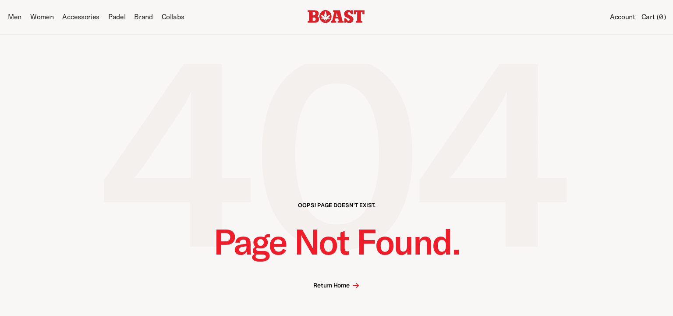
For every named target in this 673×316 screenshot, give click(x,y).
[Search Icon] (596, 18)
